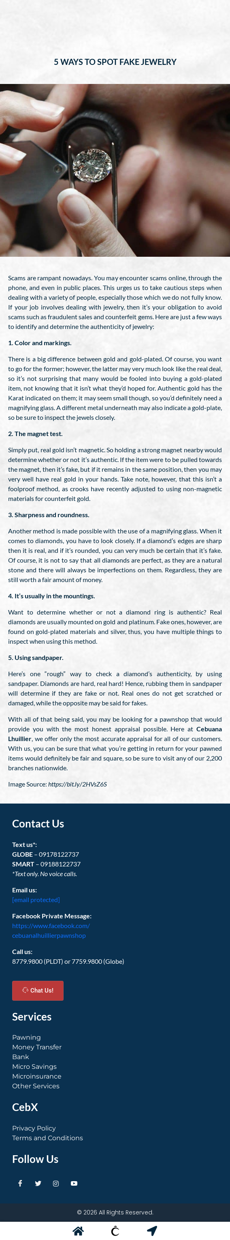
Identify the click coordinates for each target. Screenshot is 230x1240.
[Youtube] (74, 1183)
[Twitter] (38, 1183)
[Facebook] (20, 1183)
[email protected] (36, 899)
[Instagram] (56, 1183)
